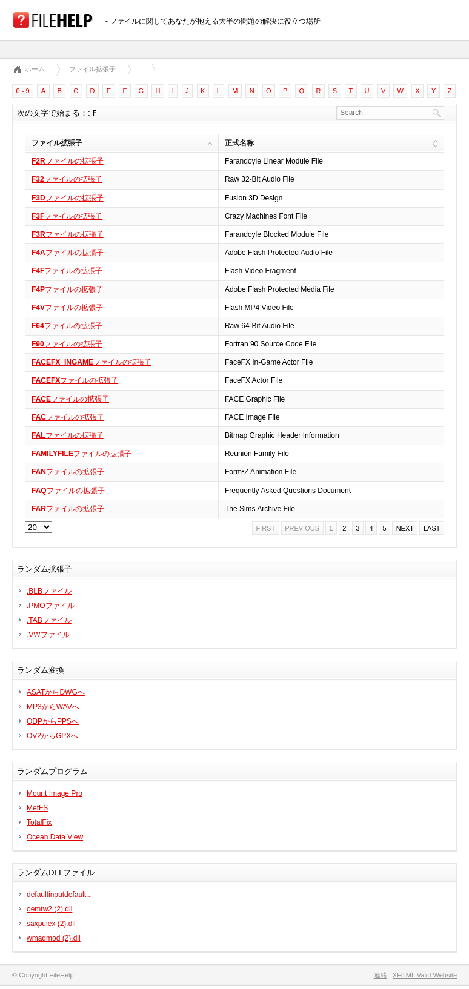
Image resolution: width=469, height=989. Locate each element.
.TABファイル (49, 620)
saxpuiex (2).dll (51, 923)
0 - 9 (23, 90)
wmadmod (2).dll (54, 938)
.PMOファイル (51, 605)
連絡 (380, 975)
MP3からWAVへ (53, 707)
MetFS (37, 808)
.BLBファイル (49, 591)
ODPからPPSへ (53, 721)
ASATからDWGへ (56, 692)
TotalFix (39, 822)
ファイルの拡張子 (68, 161)
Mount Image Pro (54, 793)
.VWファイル (48, 634)
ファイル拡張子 (92, 69)
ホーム (35, 69)
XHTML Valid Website (425, 975)
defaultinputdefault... (59, 894)
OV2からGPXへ (52, 736)
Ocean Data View (55, 837)
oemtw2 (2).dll (49, 909)
